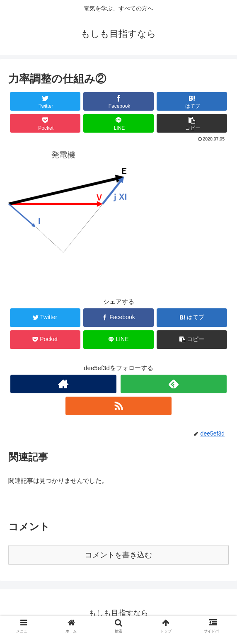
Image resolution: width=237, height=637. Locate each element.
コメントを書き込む (118, 555)
